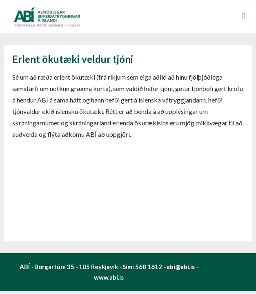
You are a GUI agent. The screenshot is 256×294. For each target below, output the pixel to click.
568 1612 (148, 266)
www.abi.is (109, 277)
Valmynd (244, 16)
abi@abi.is (181, 266)
